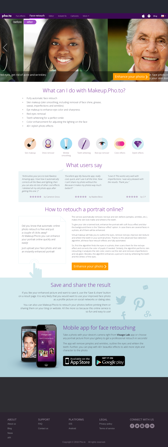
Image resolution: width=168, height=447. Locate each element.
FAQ (40, 424)
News (10, 433)
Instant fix (62, 16)
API (9, 438)
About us (12, 424)
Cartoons (75, 16)
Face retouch (37, 15)
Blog (155, 16)
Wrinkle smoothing (66, 147)
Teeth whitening (84, 146)
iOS (70, 424)
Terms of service (107, 428)
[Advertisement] (66, 7)
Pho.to (7, 16)
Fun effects (20, 16)
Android (72, 428)
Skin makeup (30, 146)
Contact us (43, 428)
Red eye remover (102, 146)
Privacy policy (105, 424)
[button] (8, 47)
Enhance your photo (130, 76)
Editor (51, 16)
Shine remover (48, 146)
